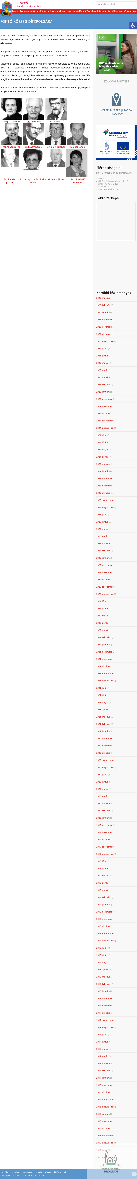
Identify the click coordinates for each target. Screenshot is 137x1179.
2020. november (104, 745)
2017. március (103, 1063)
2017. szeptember (105, 1020)
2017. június (102, 1041)
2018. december (104, 911)
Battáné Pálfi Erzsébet (78, 181)
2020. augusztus (104, 767)
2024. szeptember (105, 420)
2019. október (103, 839)
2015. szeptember (105, 1135)
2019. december (104, 825)
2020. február (103, 810)
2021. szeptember (105, 673)
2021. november (104, 659)
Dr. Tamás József (9, 181)
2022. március (103, 630)
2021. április (102, 709)
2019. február (103, 897)
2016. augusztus (104, 1106)
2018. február (103, 984)
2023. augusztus (104, 507)
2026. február (103, 305)
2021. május (102, 702)
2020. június (102, 781)
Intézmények (49, 11)
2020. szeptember (105, 760)
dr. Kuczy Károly (33, 146)
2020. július (101, 774)
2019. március (103, 890)
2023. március (103, 543)
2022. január (102, 644)
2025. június (102, 355)
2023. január (102, 557)
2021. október (103, 666)
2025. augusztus (104, 341)
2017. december (104, 998)
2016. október (103, 1092)
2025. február (103, 384)
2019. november (104, 832)
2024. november (104, 406)
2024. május (102, 449)
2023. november (104, 485)
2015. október (103, 1128)
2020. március (103, 803)
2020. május (102, 789)
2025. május (102, 363)
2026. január (102, 312)
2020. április (102, 796)
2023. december (104, 478)
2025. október (103, 334)
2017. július (101, 1034)
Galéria (80, 11)
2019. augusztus (104, 854)
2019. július (101, 861)
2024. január (102, 471)
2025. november (104, 326)
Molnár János (77, 146)
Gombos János (56, 179)
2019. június (102, 868)
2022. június (102, 608)
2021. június (102, 695)
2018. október (103, 926)
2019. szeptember (105, 846)
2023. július (101, 514)
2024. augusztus (104, 428)
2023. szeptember (105, 500)
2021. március (103, 716)
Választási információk (124, 11)
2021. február (103, 724)
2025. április (102, 370)
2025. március (103, 377)
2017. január (102, 1077)
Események (27, 1172)
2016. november (104, 1085)
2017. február (103, 1070)
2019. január (102, 904)
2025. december (104, 319)
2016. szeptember (105, 1099)
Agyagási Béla (33, 121)
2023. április (102, 536)
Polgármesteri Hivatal (29, 11)
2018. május (102, 962)
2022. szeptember (105, 586)
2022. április (102, 622)
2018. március (103, 976)
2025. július (101, 348)
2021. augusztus (104, 680)
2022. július (101, 601)
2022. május (102, 615)
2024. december (104, 399)
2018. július (101, 947)
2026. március (103, 298)
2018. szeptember (105, 933)
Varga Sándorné (11, 146)
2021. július (101, 687)
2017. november (104, 1005)
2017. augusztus (104, 1027)
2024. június (102, 442)
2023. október (103, 493)
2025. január (102, 391)
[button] (133, 25)
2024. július (101, 435)
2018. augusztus (104, 940)
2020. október (103, 752)
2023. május (102, 529)
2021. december (104, 651)
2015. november (104, 1121)
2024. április (102, 456)
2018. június (102, 955)
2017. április (102, 1056)
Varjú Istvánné (11, 121)
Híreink (15, 1172)
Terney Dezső (56, 121)
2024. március (103, 464)
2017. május (102, 1049)
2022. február (103, 637)
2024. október (103, 413)
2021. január (102, 731)
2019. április (102, 882)
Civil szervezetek (66, 11)
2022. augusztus (104, 594)
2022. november (104, 572)
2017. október (103, 1012)
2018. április (102, 969)
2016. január (102, 1114)
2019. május (102, 875)
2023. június (102, 521)
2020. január (102, 817)
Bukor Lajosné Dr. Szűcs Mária (33, 181)
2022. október (103, 579)
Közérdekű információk (97, 11)
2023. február (103, 550)
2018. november (104, 919)
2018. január (102, 991)
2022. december (104, 565)
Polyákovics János (55, 146)
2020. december (104, 738)
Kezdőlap (11, 11)
